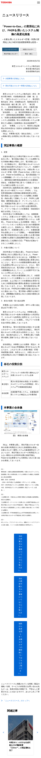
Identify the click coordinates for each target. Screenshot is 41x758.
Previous (3, 735)
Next (37, 735)
